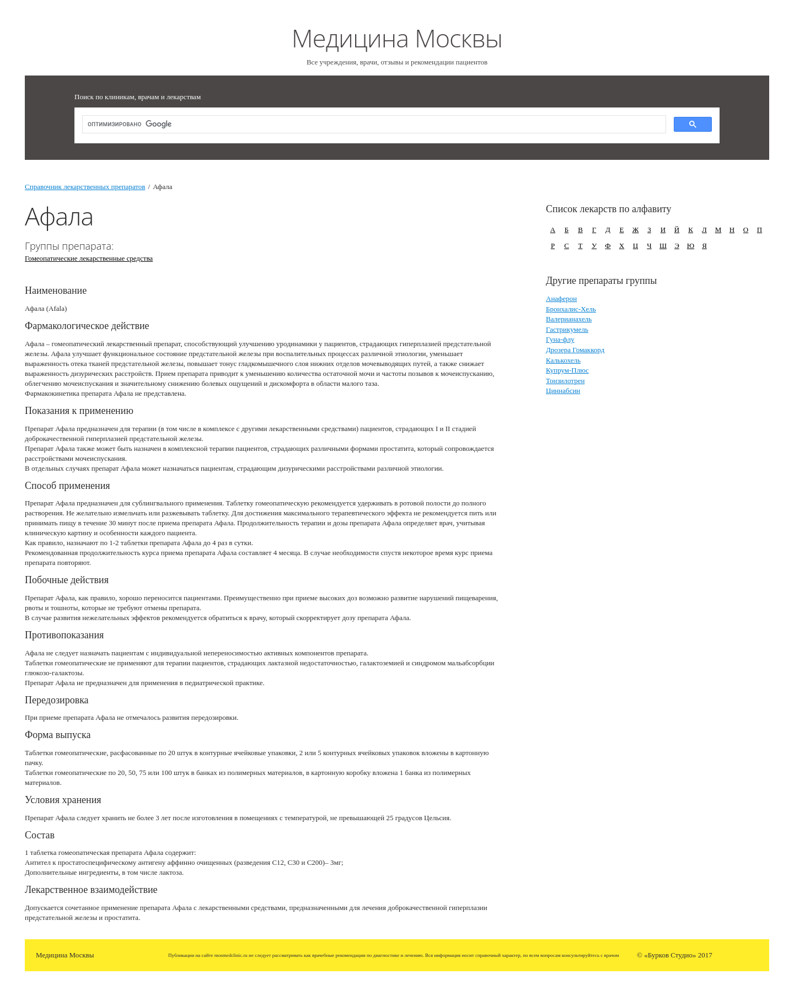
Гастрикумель (567, 329)
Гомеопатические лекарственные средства (89, 258)
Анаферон (561, 298)
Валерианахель (569, 319)
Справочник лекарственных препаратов (85, 186)
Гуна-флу (560, 339)
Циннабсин (563, 390)
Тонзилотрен (565, 380)
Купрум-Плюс (567, 370)
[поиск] (373, 125)
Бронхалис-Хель (571, 309)
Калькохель (563, 360)
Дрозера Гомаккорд (575, 350)
